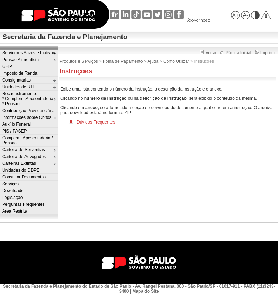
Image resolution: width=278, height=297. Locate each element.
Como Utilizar (176, 61)
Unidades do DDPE (20, 170)
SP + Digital (79, 14)
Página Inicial (235, 52)
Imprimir (265, 52)
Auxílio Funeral (16, 124)
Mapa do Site (145, 291)
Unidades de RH (18, 86)
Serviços (10, 183)
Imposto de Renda (19, 73)
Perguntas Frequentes (23, 204)
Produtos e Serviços (78, 61)
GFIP (7, 66)
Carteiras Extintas (19, 163)
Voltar (209, 52)
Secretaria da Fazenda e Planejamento (65, 37)
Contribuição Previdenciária (28, 110)
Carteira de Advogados (24, 156)
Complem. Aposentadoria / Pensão (27, 140)
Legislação (12, 197)
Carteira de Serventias (23, 149)
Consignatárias (16, 80)
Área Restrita (14, 211)
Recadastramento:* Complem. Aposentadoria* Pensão (27, 98)
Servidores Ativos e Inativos (28, 52)
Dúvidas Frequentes (96, 122)
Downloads (12, 190)
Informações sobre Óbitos (26, 117)
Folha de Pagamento (123, 61)
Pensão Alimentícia (20, 59)
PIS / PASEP (14, 131)
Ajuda (153, 61)
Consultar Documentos (24, 177)
